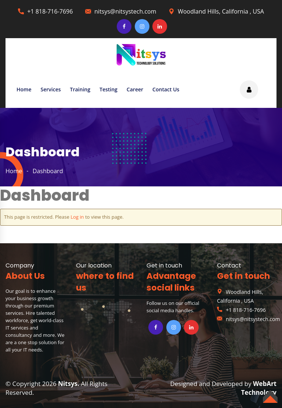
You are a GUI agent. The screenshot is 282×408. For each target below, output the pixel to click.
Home (24, 89)
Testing (109, 89)
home (14, 171)
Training (80, 89)
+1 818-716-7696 (50, 11)
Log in (77, 217)
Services (51, 89)
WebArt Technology (259, 388)
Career (135, 89)
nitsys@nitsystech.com (125, 11)
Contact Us (165, 89)
